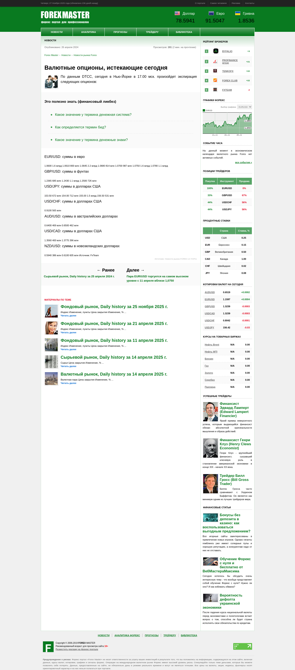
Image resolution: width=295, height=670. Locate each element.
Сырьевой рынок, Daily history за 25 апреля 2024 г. (79, 273)
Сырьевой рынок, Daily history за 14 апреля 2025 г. (114, 357)
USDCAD (210, 313)
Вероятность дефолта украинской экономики (222, 601)
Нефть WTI (211, 351)
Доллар (188, 13)
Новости (57, 32)
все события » (243, 162)
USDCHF (210, 320)
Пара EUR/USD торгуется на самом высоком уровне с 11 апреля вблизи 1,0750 (158, 275)
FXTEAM (227, 90)
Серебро (210, 380)
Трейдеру (152, 32)
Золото (209, 373)
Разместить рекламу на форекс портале (77, 649)
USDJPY (209, 327)
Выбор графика (228, 107)
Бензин (209, 358)
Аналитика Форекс (127, 635)
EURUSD (210, 299)
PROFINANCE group (230, 61)
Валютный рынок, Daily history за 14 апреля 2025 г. (114, 374)
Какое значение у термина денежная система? (93, 114)
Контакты (249, 3)
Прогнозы (120, 32)
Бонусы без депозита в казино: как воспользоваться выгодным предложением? (227, 523)
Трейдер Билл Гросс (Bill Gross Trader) (234, 480)
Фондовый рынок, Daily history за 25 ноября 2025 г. (114, 306)
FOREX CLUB (230, 80)
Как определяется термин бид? (80, 127)
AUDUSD (210, 292)
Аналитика (88, 32)
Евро (220, 13)
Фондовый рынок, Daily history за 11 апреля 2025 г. (114, 340)
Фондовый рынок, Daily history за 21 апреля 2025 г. (114, 323)
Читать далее (68, 315)
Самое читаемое (218, 3)
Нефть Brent (212, 344)
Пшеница (210, 387)
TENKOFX (227, 71)
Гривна (248, 13)
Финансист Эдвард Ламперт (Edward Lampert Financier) (234, 410)
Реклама (236, 3)
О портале (200, 3)
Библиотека (184, 32)
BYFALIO (227, 51)
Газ (207, 365)
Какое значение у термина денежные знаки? (91, 140)
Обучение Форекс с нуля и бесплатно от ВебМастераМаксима (227, 565)
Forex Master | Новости (65, 17)
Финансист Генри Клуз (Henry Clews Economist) (235, 444)
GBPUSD (210, 306)
